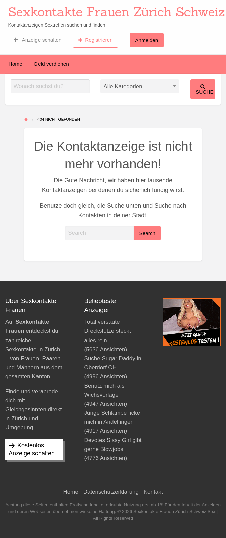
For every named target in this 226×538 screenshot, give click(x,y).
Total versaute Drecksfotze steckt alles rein (107, 331)
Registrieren (95, 40)
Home (15, 64)
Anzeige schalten (37, 40)
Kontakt (153, 492)
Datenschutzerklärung (111, 492)
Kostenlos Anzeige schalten (32, 449)
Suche (205, 89)
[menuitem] (37, 40)
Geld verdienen (51, 64)
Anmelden (146, 40)
